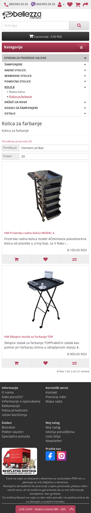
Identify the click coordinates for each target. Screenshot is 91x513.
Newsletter (54, 441)
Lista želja (53, 436)
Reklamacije (11, 406)
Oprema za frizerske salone (44, 58)
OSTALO (45, 113)
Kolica (45, 87)
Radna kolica (17, 92)
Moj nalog (53, 427)
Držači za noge (45, 102)
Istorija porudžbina (60, 432)
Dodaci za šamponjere (45, 108)
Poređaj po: (10, 147)
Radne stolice (45, 70)
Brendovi (8, 427)
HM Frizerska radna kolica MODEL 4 (29, 233)
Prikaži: (7, 156)
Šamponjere (45, 64)
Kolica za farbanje (20, 96)
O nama (8, 392)
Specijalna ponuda (16, 436)
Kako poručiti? (12, 397)
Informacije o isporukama (21, 401)
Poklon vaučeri (13, 432)
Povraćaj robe (56, 397)
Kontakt (51, 392)
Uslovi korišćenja (14, 415)
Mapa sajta (54, 401)
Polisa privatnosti (15, 410)
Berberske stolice (45, 76)
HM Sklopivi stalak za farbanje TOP (28, 337)
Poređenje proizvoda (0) (17, 141)
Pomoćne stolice (45, 81)
